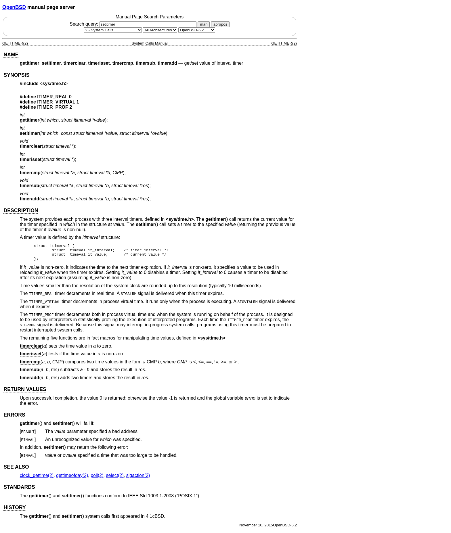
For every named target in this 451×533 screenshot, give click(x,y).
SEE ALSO (16, 470)
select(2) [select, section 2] (114, 478)
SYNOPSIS (16, 75)
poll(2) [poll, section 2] (97, 478)
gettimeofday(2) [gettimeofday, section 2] (72, 478)
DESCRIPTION (20, 210)
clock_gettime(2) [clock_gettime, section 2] (36, 478)
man (203, 24)
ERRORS (14, 418)
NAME (10, 54)
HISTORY (14, 511)
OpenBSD (14, 7)
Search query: (134, 24)
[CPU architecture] (160, 30)
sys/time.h (54, 83)
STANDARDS (19, 490)
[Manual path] (196, 30)
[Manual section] (113, 30)
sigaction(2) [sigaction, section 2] (138, 478)
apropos (220, 24)
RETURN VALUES (24, 393)
